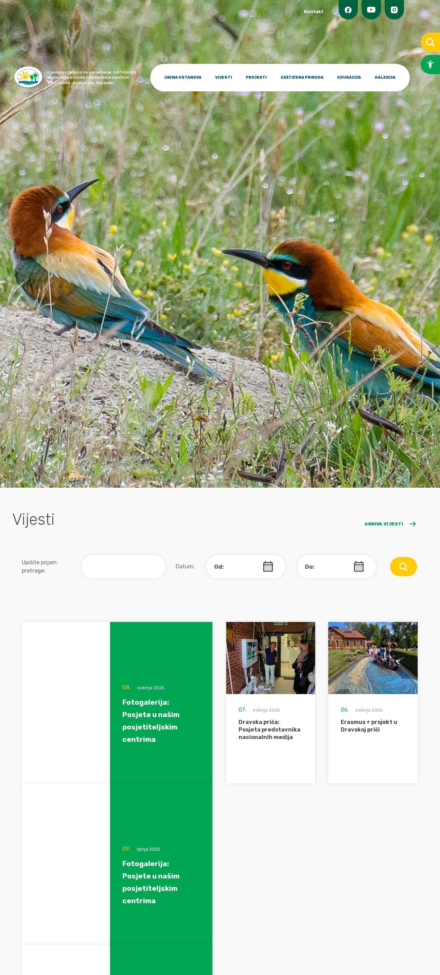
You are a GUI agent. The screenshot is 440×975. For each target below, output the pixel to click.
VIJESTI (223, 77)
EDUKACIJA (349, 77)
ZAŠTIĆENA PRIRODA (301, 77)
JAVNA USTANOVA (182, 77)
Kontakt (313, 11)
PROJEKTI (256, 77)
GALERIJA (385, 77)
